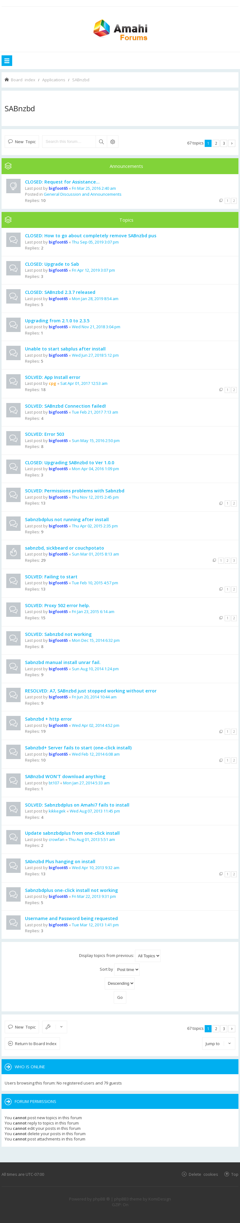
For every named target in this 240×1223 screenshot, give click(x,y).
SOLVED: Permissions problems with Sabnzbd (74, 491)
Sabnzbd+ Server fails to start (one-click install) (78, 748)
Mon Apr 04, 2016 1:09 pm (95, 468)
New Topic (25, 141)
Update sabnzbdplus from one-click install (72, 833)
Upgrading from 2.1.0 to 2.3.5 (57, 321)
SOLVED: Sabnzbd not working (58, 634)
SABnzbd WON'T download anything (65, 776)
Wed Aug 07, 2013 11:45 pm (95, 811)
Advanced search (112, 142)
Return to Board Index (36, 1043)
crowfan (56, 839)
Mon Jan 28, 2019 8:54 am (95, 298)
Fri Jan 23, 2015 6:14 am (93, 611)
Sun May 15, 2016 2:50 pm (96, 440)
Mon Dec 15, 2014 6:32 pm (96, 640)
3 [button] (224, 143)
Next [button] (231, 143)
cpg (52, 383)
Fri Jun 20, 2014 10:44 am (94, 697)
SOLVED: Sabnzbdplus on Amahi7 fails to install (77, 805)
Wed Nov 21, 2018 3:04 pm (96, 327)
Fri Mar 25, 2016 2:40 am (94, 188)
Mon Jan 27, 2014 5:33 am (86, 783)
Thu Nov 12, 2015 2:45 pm (95, 497)
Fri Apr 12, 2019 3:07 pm (93, 270)
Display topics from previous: (120, 956)
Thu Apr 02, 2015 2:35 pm (95, 526)
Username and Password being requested (71, 918)
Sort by (120, 970)
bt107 (54, 783)
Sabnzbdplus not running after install (67, 519)
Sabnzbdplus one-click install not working (71, 890)
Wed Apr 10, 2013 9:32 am (95, 867)
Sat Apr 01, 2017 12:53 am (84, 383)
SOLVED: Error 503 (44, 434)
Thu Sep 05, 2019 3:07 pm (95, 242)
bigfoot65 (58, 188)
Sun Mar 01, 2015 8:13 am (95, 554)
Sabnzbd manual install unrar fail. (63, 662)
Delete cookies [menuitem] (203, 1174)
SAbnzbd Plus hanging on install (60, 861)
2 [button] (216, 143)
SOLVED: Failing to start (51, 577)
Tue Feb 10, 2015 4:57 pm (95, 583)
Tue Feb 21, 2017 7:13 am (95, 412)
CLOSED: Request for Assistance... (62, 182)
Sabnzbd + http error (48, 719)
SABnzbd (20, 108)
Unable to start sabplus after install (65, 349)
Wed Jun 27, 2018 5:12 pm (95, 355)
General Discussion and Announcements (83, 194)
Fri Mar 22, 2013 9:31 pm (94, 896)
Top (234, 1174)
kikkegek (57, 811)
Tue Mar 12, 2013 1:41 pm (95, 925)
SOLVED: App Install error (52, 377)
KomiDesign (159, 1199)
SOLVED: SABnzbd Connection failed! (65, 406)
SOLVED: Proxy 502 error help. (57, 605)
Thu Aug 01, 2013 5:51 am (91, 839)
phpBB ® (101, 1199)
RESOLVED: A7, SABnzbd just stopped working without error (91, 691)
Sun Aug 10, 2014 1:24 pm (95, 669)
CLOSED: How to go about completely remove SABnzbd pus (90, 236)
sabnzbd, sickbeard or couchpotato (64, 548)
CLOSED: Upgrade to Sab (52, 264)
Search (101, 142)
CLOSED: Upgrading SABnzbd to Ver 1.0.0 (69, 463)
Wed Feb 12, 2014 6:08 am (96, 754)
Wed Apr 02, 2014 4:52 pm (95, 725)
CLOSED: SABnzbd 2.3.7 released (60, 292)
